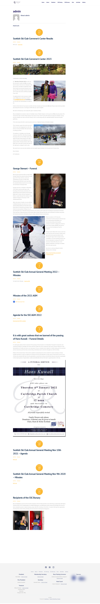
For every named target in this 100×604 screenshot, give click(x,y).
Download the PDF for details (19, 321)
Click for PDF (27, 281)
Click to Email (24, 577)
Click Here (20, 45)
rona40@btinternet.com (19, 100)
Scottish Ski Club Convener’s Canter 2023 (32, 59)
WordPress (47, 599)
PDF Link (15, 460)
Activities (78, 2)
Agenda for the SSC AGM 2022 (27, 315)
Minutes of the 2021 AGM (25, 296)
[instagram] (50, 567)
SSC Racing (60, 2)
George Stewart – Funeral (25, 169)
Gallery (84, 2)
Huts (73, 2)
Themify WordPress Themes (55, 599)
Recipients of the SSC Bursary (26, 498)
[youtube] (53, 567)
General (18, 42)
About (47, 2)
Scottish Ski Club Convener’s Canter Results (33, 39)
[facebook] (46, 567)
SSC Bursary (67, 2)
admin (14, 42)
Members (53, 2)
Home (43, 2)
